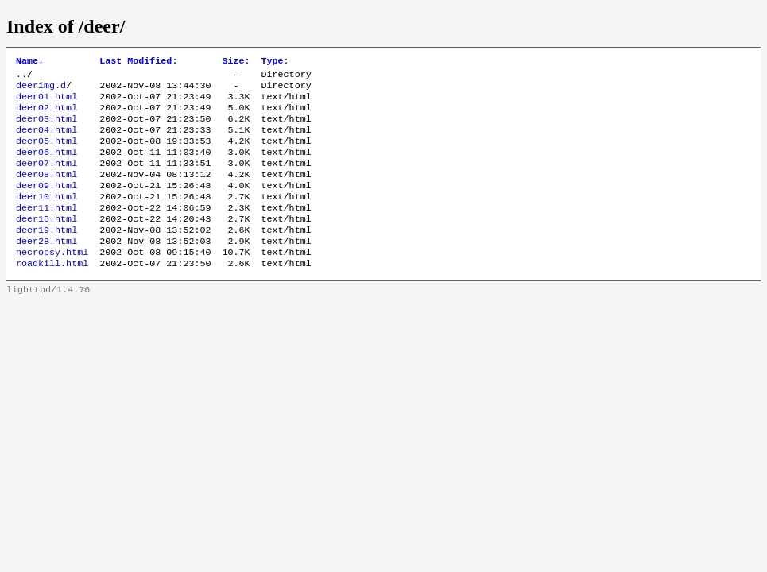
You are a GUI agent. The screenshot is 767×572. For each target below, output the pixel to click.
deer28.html (46, 267)
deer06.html (46, 166)
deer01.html (46, 102)
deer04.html (46, 140)
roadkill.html (52, 293)
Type (275, 62)
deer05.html (46, 153)
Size (236, 62)
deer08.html (46, 191)
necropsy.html (52, 280)
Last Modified (138, 62)
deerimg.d (41, 89)
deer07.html (46, 178)
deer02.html (46, 115)
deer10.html (46, 217)
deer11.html (46, 229)
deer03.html (46, 128)
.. (21, 77)
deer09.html (46, 204)
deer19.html (46, 255)
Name (30, 62)
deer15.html (46, 242)
